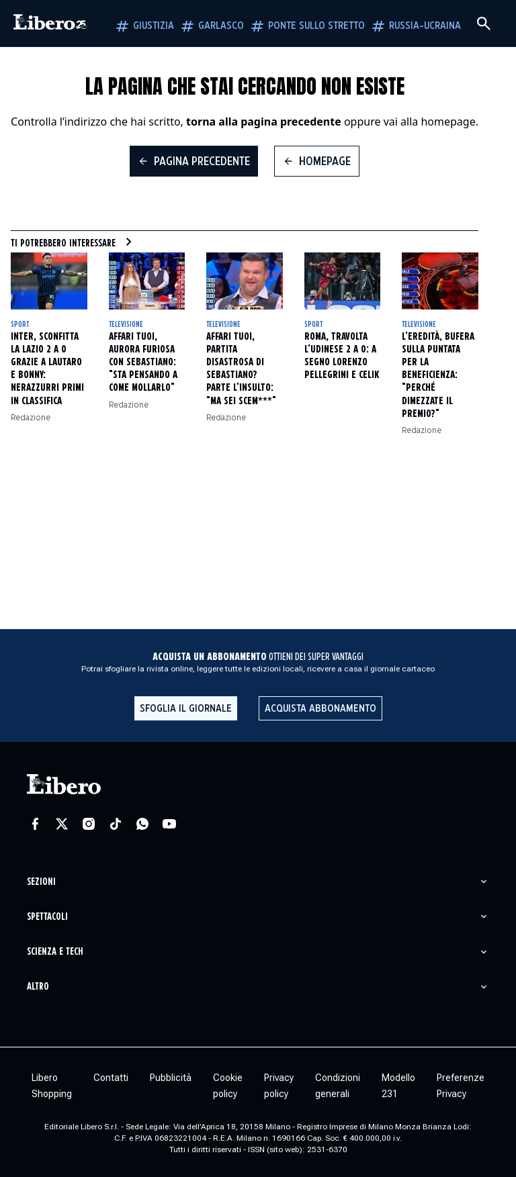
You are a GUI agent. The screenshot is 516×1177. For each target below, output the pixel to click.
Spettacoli (47, 917)
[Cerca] (484, 23)
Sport (20, 324)
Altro (38, 987)
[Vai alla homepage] (50, 23)
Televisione (126, 324)
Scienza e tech (55, 952)
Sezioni (41, 882)
